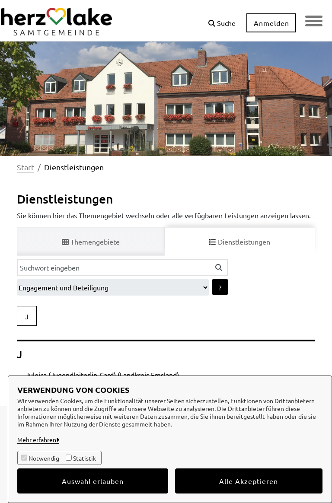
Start (25, 167)
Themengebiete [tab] (91, 241)
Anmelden (271, 23)
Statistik (84, 458)
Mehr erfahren (36, 439)
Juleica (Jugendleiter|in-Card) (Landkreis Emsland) (102, 374)
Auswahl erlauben (93, 481)
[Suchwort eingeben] (113, 267)
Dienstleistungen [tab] (239, 241)
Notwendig (44, 458)
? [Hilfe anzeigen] (220, 287)
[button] (222, 19)
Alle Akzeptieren (248, 481)
